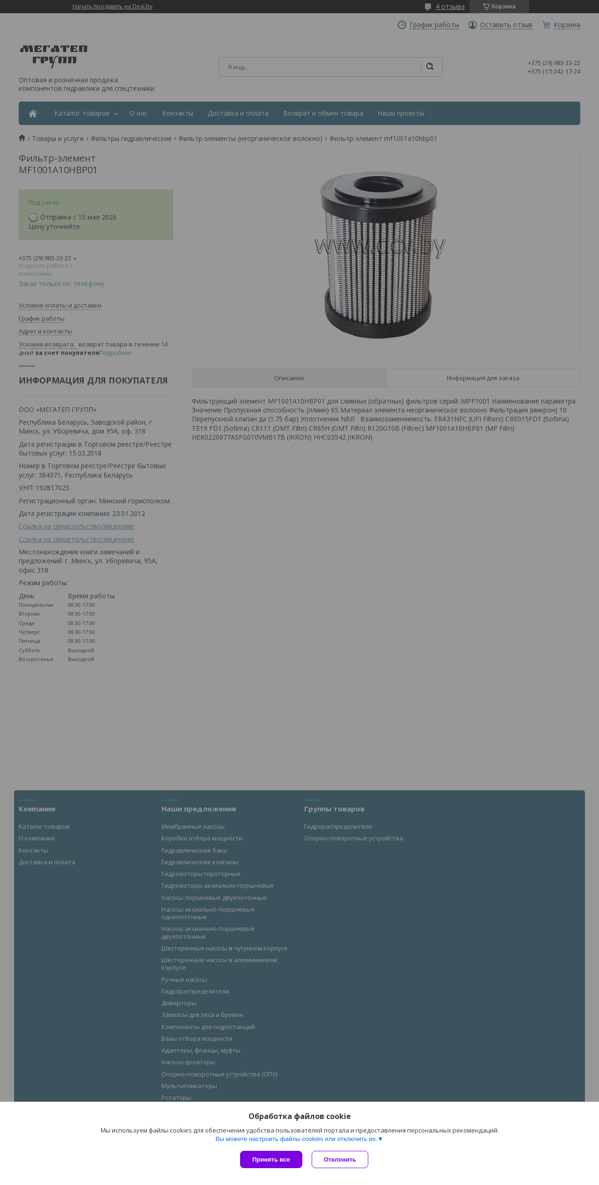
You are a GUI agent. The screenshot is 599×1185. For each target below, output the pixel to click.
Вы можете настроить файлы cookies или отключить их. (296, 1138)
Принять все (271, 1159)
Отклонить (340, 1159)
